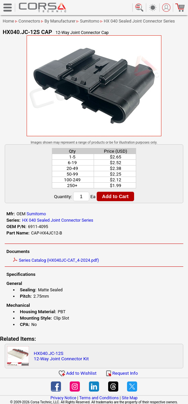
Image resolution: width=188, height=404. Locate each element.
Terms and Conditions (99, 398)
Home (8, 21)
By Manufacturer (59, 21)
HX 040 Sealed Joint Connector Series (139, 21)
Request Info (122, 373)
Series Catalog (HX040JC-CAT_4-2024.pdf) (56, 260)
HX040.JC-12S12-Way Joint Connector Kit (61, 356)
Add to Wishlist (78, 373)
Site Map (129, 398)
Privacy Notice (63, 398)
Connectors (29, 21)
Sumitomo (89, 21)
